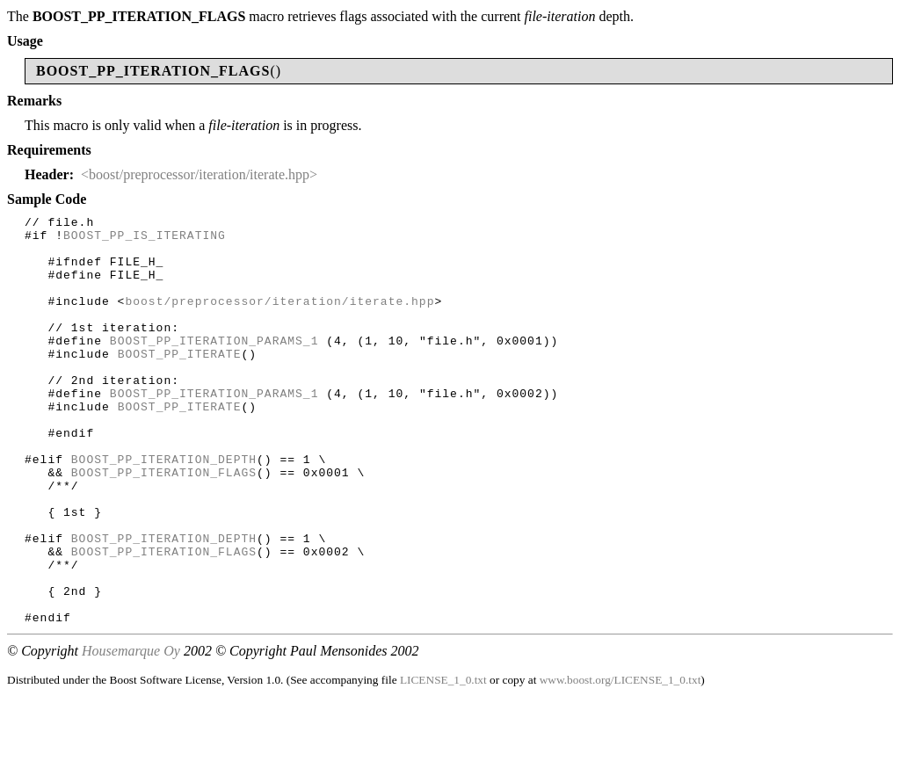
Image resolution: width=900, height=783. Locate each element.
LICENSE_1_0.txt (443, 761)
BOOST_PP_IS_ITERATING (144, 240)
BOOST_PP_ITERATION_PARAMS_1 (214, 366)
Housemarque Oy (131, 732)
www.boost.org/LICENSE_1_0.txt (620, 761)
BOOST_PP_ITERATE (180, 382)
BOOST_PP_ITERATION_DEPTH (164, 509)
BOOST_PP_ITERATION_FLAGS (164, 525)
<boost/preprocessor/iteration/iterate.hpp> (199, 174)
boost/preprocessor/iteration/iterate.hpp (279, 319)
